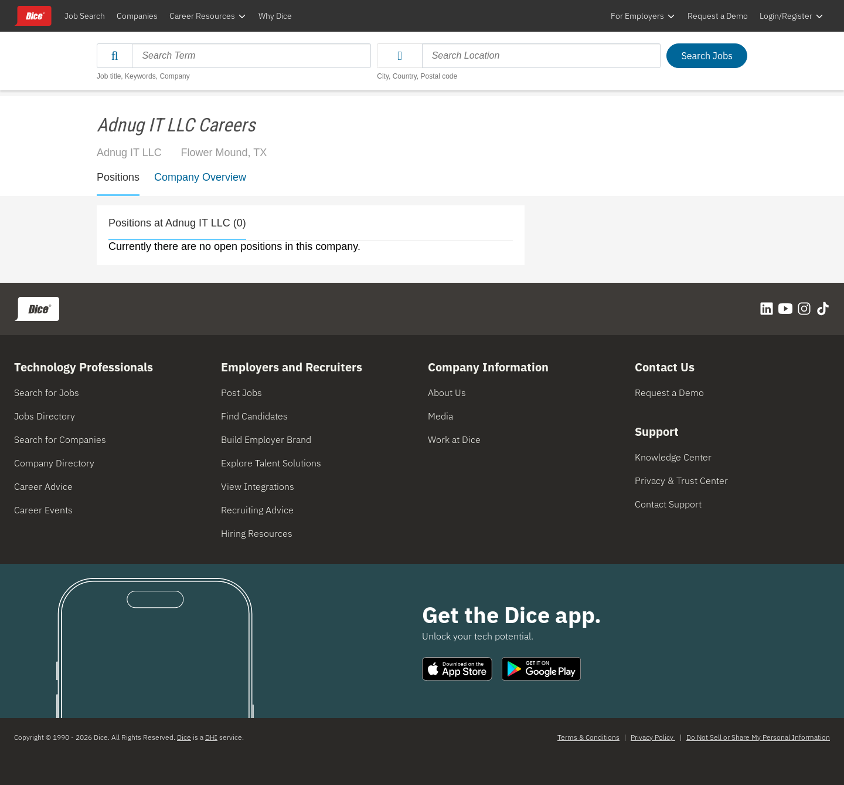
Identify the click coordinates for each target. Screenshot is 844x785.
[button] (399, 55)
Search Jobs (707, 56)
